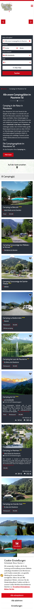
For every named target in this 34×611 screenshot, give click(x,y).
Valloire (6, 286)
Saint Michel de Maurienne (11, 453)
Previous (3, 22)
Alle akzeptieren (17, 595)
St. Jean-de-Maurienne (10, 507)
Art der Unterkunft (6, 52)
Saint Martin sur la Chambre (12, 210)
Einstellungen (17, 606)
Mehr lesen (8, 155)
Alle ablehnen (17, 600)
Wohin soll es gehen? (7, 37)
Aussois (6, 321)
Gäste (3, 59)
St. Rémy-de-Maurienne (11, 362)
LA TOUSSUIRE (8, 400)
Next (31, 22)
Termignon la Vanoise (10, 250)
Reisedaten (5, 44)
